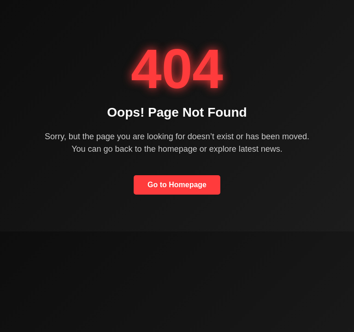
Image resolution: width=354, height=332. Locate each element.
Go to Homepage (177, 185)
